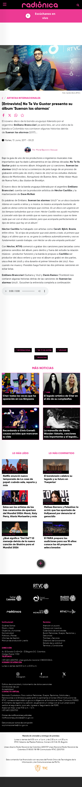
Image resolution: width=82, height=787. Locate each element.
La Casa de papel (11, 472)
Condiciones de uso (10, 687)
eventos (49, 534)
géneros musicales (54, 472)
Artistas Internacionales (23, 98)
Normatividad (8, 633)
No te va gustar (45, 350)
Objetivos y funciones (11, 631)
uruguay (63, 350)
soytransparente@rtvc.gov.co (15, 725)
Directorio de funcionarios (54, 641)
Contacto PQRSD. (71, 700)
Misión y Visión (8, 628)
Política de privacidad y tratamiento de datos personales (27, 684)
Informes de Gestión (10, 638)
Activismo (50, 503)
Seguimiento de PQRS (49, 705)
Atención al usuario (51, 626)
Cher (7, 392)
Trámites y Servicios (51, 638)
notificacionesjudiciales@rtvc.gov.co (17, 718)
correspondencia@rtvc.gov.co (20, 700)
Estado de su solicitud (52, 643)
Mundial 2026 (10, 503)
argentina (42, 357)
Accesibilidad (8, 689)
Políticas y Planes (9, 636)
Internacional (24, 350)
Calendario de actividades (54, 631)
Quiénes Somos (8, 626)
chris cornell (11, 427)
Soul (48, 427)
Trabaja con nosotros (52, 628)
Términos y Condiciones (53, 646)
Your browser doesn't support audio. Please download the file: (25, 291)
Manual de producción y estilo (15, 641)
